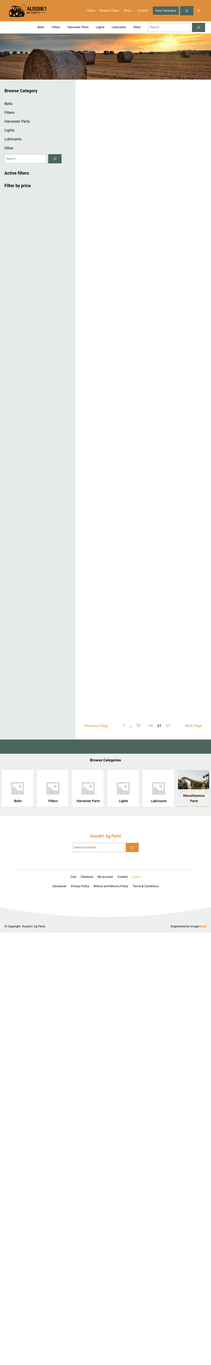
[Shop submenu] (132, 11)
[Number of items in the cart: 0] (198, 10)
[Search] (198, 27)
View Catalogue (165, 10)
